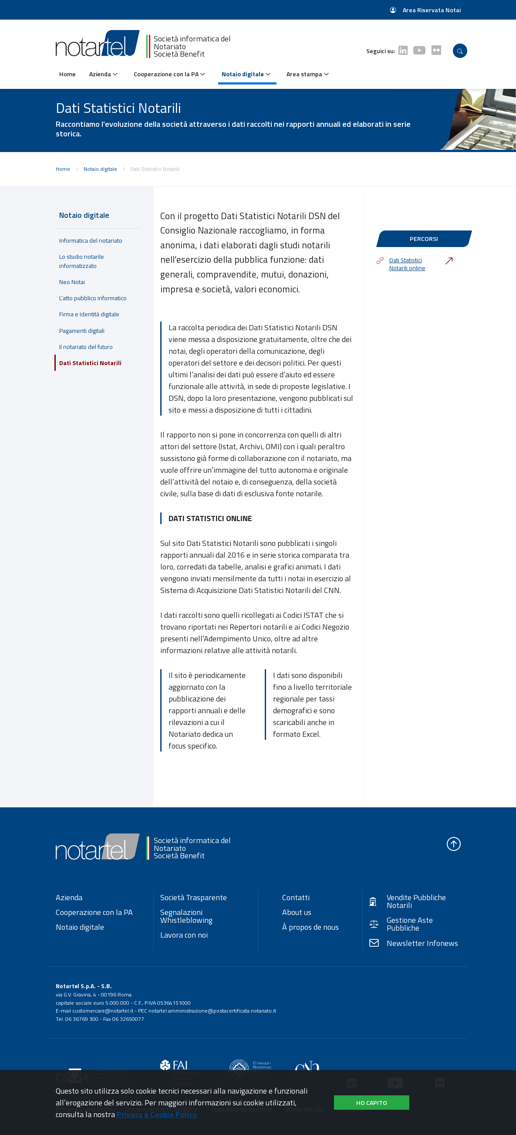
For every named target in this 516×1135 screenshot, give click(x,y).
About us (296, 912)
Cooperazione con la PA (94, 912)
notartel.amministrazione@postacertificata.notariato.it (212, 1010)
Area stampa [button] (308, 73)
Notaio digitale (100, 169)
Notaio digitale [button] (247, 73)
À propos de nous (310, 927)
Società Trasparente (193, 897)
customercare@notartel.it (102, 1010)
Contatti (296, 897)
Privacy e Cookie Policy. (157, 1114)
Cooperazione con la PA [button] (170, 73)
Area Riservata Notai (425, 9)
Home (67, 73)
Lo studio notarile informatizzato (81, 261)
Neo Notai (72, 281)
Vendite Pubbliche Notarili (407, 901)
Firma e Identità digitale (89, 313)
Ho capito (371, 1102)
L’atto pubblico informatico (93, 297)
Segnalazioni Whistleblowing (186, 916)
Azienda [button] (104, 73)
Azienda (69, 897)
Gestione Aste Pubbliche (401, 924)
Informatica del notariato (90, 240)
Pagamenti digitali (82, 330)
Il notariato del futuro (86, 346)
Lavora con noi (184, 935)
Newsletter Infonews (413, 943)
